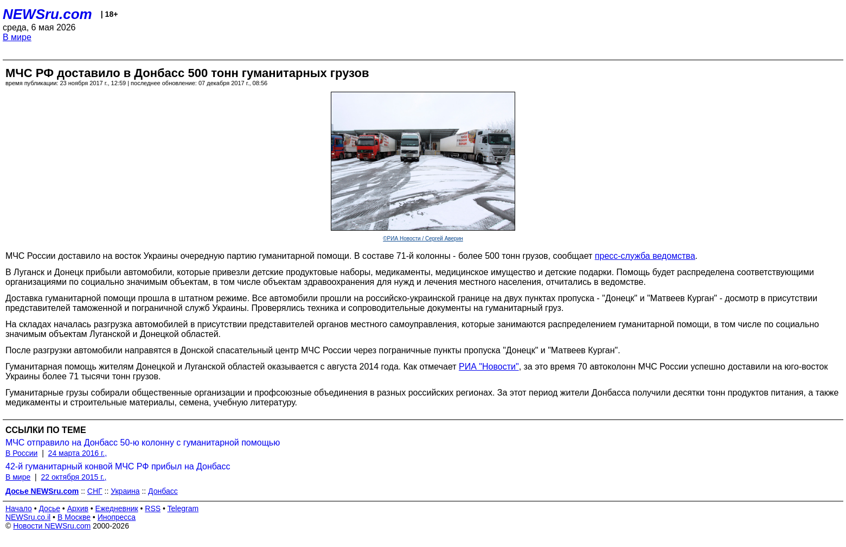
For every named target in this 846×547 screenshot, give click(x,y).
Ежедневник (116, 508)
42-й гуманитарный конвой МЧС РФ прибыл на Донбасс (117, 466)
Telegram (183, 508)
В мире (17, 37)
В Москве (74, 517)
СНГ (94, 491)
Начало (18, 508)
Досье (49, 508)
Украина (125, 491)
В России (21, 453)
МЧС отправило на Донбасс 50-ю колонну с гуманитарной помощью (142, 442)
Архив (77, 508)
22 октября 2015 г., (73, 477)
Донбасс (163, 491)
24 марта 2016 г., (77, 453)
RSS (153, 508)
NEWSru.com (47, 14)
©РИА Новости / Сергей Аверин (423, 238)
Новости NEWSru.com (52, 525)
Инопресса (117, 517)
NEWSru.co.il (27, 517)
